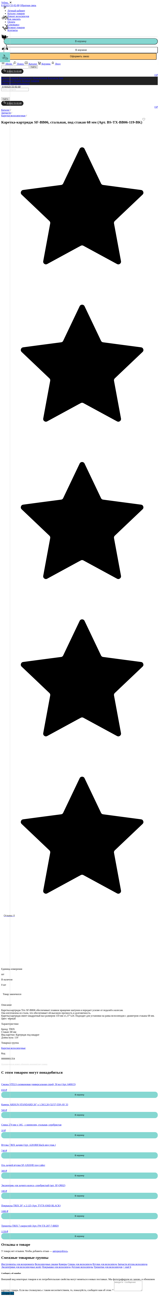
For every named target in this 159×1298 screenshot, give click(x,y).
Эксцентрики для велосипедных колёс (21, 1267)
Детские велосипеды (82, 1267)
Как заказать (14, 19)
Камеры (63, 1264)
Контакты (12, 30)
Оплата (11, 22)
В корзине (81, 50)
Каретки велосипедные (13, 1048)
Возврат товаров (16, 27)
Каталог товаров (16, 13)
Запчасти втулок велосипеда (133, 1264)
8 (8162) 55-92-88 (10, 5)
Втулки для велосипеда (105, 1264)
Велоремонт (25, 78)
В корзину (80, 41)
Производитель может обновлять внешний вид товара (24, 1064)
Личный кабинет (16, 10)
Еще (61, 78)
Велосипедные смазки (46, 1264)
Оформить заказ (79, 56)
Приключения (39, 78)
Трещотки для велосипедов (108, 1267)
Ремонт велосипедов (18, 16)
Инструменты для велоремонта (17, 1264)
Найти (33, 67)
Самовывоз (13, 24)
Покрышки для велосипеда (56, 1267)
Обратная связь (28, 5)
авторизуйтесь (60, 1251)
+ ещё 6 (127, 1267)
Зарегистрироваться (19, 83)
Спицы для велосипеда (80, 1264)
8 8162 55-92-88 (12, 70)
